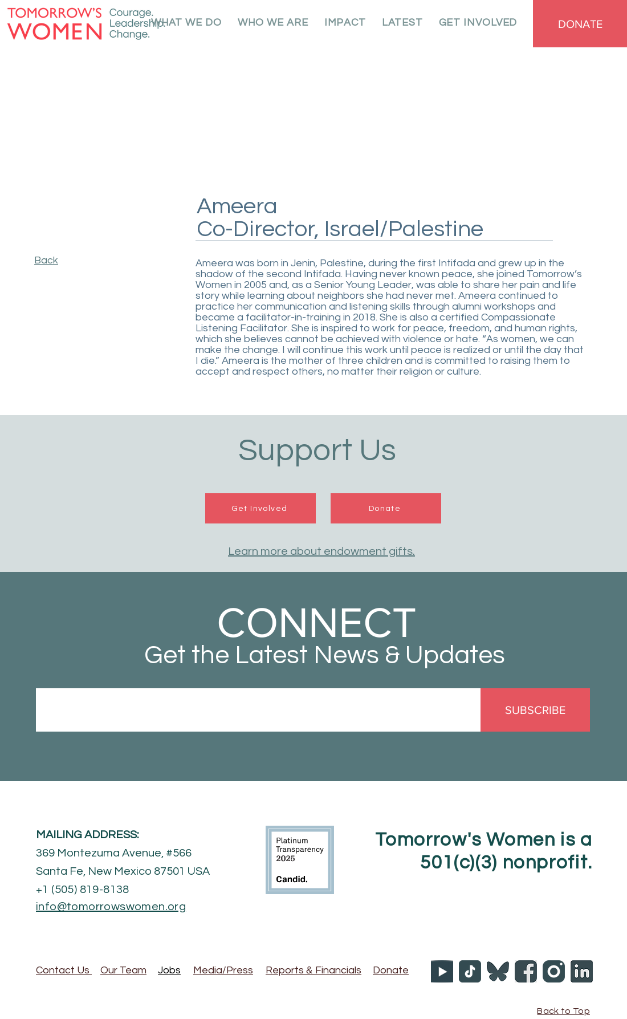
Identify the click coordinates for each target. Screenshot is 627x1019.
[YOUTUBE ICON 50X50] (442, 971)
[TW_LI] (582, 971)
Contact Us (64, 970)
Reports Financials (313, 970)
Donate (391, 970)
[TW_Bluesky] (498, 971)
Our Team (123, 970)
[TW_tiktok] (470, 971)
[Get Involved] (260, 508)
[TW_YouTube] (554, 971)
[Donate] (386, 508)
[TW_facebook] (526, 971)
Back (46, 260)
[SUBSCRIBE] (535, 710)
